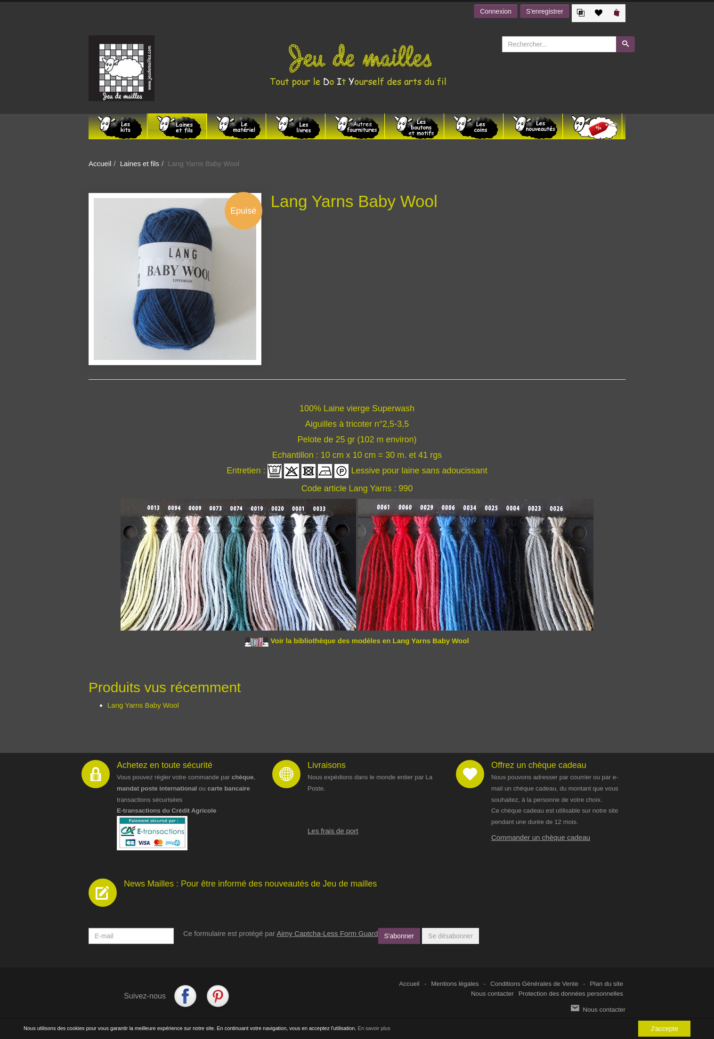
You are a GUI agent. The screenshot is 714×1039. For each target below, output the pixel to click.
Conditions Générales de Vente (534, 983)
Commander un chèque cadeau (540, 837)
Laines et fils (139, 164)
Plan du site (606, 983)
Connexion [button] (495, 11)
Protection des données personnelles (571, 993)
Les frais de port (333, 831)
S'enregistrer (544, 11)
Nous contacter (492, 993)
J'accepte (664, 1028)
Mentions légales (455, 983)
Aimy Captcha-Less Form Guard (327, 933)
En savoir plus (374, 1028)
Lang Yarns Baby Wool (143, 705)
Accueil (100, 164)
